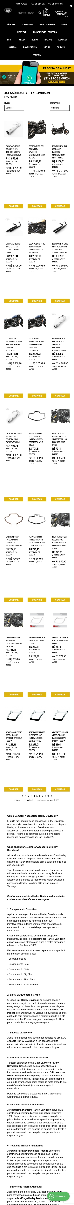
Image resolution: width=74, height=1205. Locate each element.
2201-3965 (40, 3)
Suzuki (46, 47)
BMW (9, 39)
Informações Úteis (27, 1110)
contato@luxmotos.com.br (50, 1136)
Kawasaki (62, 39)
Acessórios (27, 24)
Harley (21, 39)
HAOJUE (48, 39)
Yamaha (12, 47)
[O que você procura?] (39, 13)
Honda (35, 39)
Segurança (26, 1127)
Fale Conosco (10, 1121)
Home (12, 24)
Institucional (10, 1108)
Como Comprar (28, 1116)
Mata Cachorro (47, 24)
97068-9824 (57, 3)
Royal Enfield (30, 47)
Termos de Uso (28, 1124)
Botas (64, 24)
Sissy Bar (22, 32)
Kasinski (37, 54)
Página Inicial (10, 1113)
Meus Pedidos (21, 3)
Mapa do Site (9, 1118)
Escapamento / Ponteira (45, 32)
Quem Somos (9, 1116)
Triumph (61, 47)
